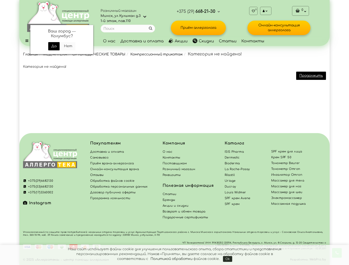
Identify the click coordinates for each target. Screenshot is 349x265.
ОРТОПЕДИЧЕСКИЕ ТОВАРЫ (98, 54)
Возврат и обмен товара (184, 211)
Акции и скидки (176, 205)
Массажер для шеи (286, 192)
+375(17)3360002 (38, 192)
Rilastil (230, 175)
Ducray (230, 186)
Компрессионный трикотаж (156, 54)
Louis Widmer (235, 192)
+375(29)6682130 (38, 180)
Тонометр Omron (285, 169)
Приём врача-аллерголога (112, 163)
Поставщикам (175, 163)
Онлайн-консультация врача (114, 169)
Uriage (230, 180)
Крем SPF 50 (281, 157)
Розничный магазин (179, 169)
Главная (30, 54)
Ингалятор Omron (286, 174)
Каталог (234, 143)
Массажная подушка (288, 203)
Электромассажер (286, 198)
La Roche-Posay (237, 169)
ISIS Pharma (234, 151)
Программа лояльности (110, 198)
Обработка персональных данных (119, 186)
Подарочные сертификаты (185, 217)
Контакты (252, 41)
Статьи (228, 41)
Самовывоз (99, 157)
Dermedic (232, 157)
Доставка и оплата (142, 41)
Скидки (203, 41)
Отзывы (97, 175)
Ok (227, 259)
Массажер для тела (287, 180)
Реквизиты (172, 175)
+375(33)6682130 (38, 186)
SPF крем (232, 204)
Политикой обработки (171, 259)
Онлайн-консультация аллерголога (279, 27)
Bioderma (232, 163)
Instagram (37, 203)
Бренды (169, 200)
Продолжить (311, 75)
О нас (109, 41)
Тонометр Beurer (285, 163)
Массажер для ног (286, 186)
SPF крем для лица (286, 151)
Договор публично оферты (112, 192)
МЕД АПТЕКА (55, 54)
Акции (178, 41)
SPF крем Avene (237, 198)
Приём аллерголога (198, 28)
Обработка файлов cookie (112, 180)
